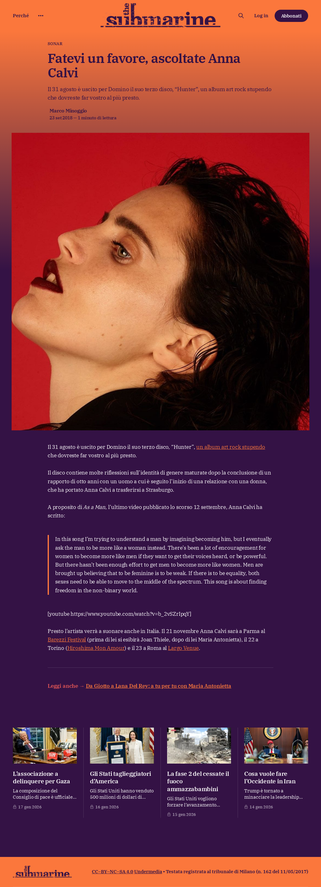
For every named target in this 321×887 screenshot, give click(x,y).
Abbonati (291, 16)
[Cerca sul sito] (241, 16)
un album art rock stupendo (230, 446)
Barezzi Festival (67, 639)
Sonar (55, 43)
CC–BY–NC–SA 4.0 (112, 871)
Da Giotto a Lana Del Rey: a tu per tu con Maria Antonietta (158, 685)
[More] (41, 16)
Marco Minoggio (68, 110)
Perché (21, 15)
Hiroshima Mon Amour (96, 648)
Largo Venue (183, 648)
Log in (261, 15)
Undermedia (148, 871)
